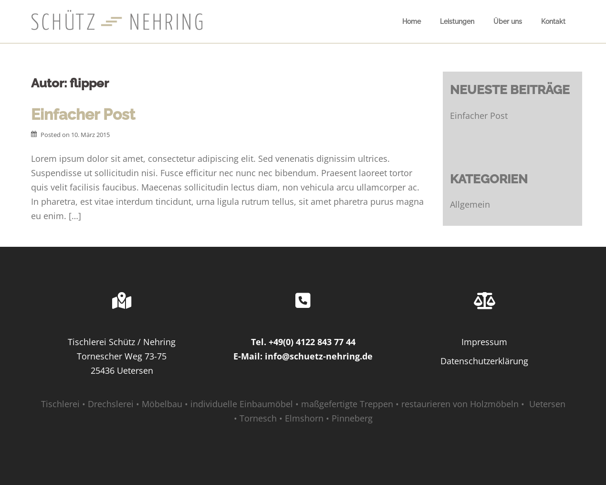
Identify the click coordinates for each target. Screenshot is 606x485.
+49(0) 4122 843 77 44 (312, 342)
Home (411, 21)
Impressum (484, 342)
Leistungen (457, 21)
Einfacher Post (83, 114)
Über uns (507, 21)
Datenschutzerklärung (484, 361)
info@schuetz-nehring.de (319, 356)
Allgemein (470, 204)
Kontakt (553, 21)
